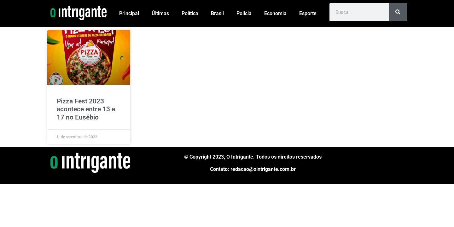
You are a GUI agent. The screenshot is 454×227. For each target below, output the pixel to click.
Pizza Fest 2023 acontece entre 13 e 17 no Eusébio (86, 109)
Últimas (160, 13)
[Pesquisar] (398, 12)
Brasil (217, 13)
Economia (275, 13)
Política (190, 13)
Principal (129, 13)
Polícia (244, 13)
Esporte (308, 13)
